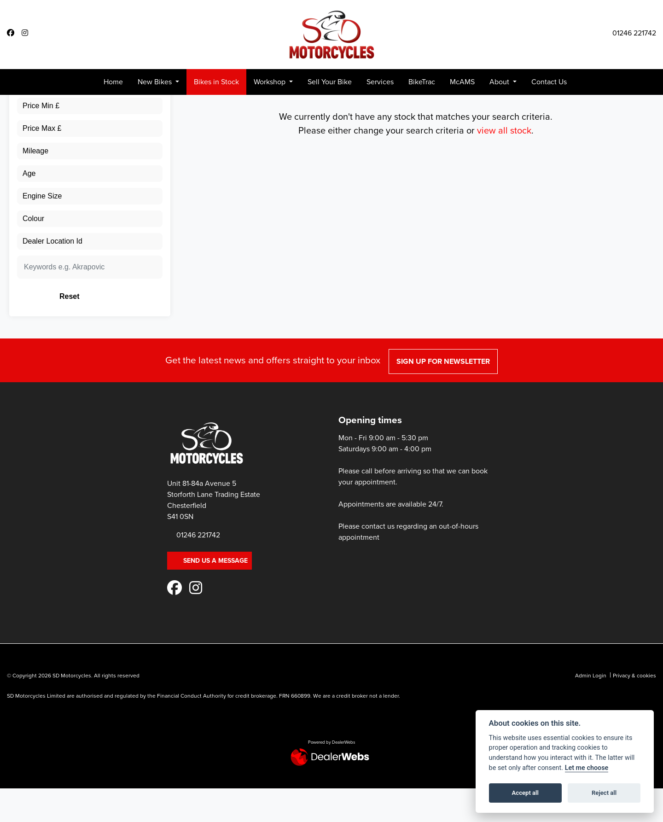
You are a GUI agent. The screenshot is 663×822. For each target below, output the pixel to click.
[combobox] (90, 125)
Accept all (525, 792)
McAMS (462, 81)
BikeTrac (421, 81)
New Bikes (156, 81)
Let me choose (587, 768)
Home (113, 81)
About (500, 81)
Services (380, 81)
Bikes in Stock (216, 81)
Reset (115, 383)
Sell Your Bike (330, 81)
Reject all (604, 792)
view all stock (504, 217)
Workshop (270, 81)
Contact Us (549, 81)
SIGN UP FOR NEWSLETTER (445, 448)
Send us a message (209, 647)
